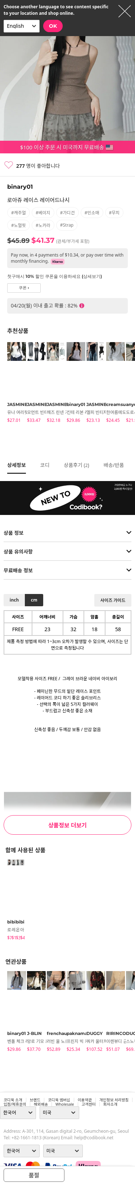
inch (14, 600)
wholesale (64, 1104)
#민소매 (92, 213)
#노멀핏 (18, 225)
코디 (45, 465)
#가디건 (67, 213)
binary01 (20, 186)
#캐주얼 (18, 213)
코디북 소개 (13, 1099)
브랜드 (35, 1099)
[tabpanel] (13, 383)
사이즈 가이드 (112, 600)
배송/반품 (114, 465)
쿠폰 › (24, 287)
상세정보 (16, 465)
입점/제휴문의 (15, 1104)
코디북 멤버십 (59, 1099)
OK (53, 26)
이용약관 (85, 1099)
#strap (67, 225)
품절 (34, 1175)
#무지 (114, 213)
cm (34, 600)
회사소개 (110, 1104)
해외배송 (41, 1104)
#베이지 (43, 213)
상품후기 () (76, 465)
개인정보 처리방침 (114, 1099)
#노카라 (43, 225)
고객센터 (89, 1104)
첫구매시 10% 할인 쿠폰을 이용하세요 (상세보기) (54, 276)
